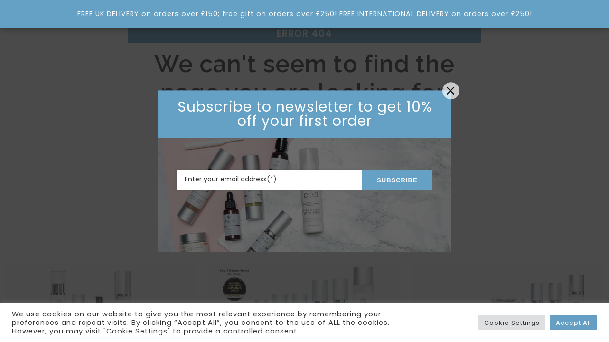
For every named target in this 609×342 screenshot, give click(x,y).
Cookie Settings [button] (512, 322)
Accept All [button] (573, 322)
